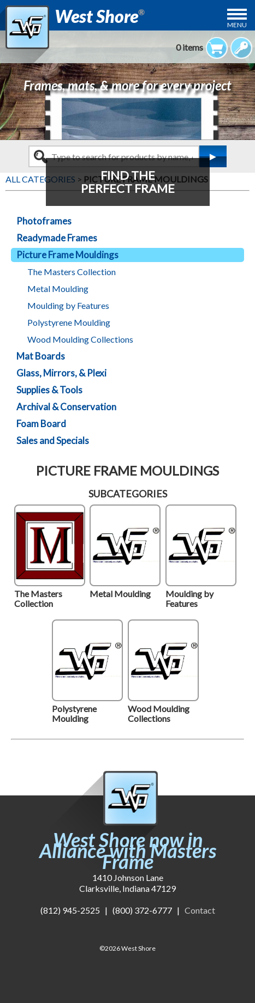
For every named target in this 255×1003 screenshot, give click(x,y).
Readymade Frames (56, 238)
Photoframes (44, 221)
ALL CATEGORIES (40, 179)
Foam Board (41, 423)
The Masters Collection (71, 271)
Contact (200, 910)
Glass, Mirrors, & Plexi (61, 373)
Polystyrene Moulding (68, 322)
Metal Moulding (57, 288)
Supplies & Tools (49, 390)
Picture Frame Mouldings (67, 254)
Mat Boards (40, 356)
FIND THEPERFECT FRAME (128, 182)
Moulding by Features (68, 305)
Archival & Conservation (66, 406)
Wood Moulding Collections (80, 339)
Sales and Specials (52, 440)
